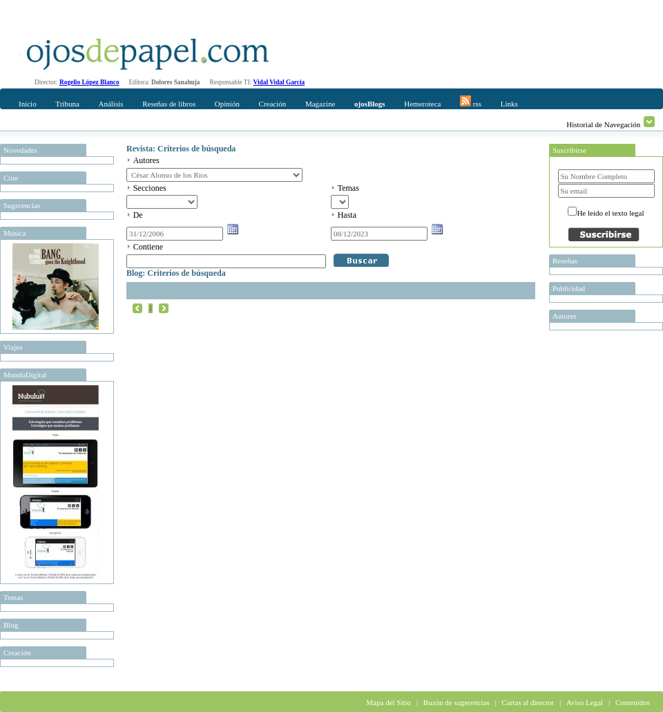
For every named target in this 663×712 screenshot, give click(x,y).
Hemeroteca (422, 104)
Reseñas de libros (168, 104)
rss (470, 101)
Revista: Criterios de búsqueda (181, 148)
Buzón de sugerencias (456, 702)
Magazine (320, 104)
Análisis (110, 104)
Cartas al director (527, 702)
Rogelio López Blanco (89, 82)
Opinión (227, 104)
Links (509, 104)
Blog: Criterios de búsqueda (176, 273)
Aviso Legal (584, 702)
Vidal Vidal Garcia (279, 82)
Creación (273, 104)
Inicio (28, 104)
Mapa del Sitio (388, 702)
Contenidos (632, 702)
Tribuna (67, 104)
